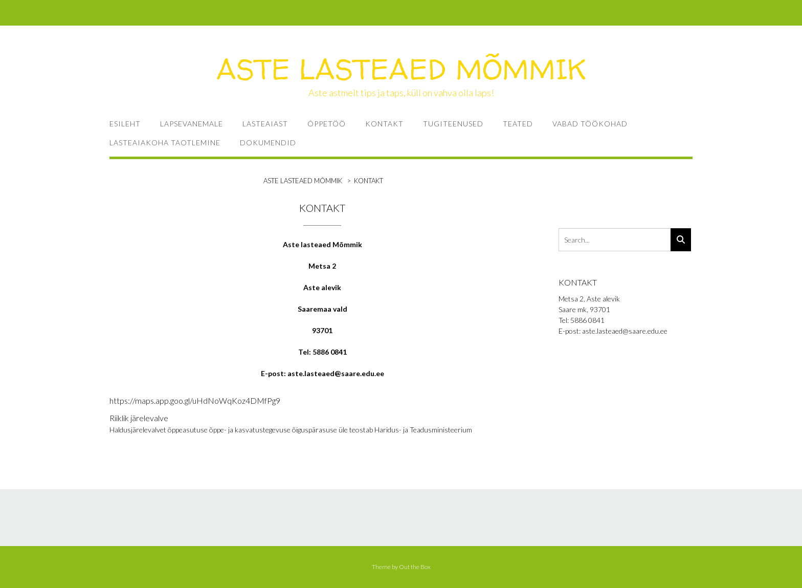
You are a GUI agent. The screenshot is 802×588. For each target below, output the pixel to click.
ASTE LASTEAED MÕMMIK (401, 69)
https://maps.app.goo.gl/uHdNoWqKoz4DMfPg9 (194, 400)
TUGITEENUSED (453, 123)
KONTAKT (384, 123)
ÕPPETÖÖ (326, 123)
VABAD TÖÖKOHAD (590, 123)
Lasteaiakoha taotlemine (164, 142)
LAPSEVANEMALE (191, 123)
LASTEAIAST (265, 123)
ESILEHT (125, 123)
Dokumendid (268, 142)
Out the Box (415, 567)
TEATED (518, 123)
